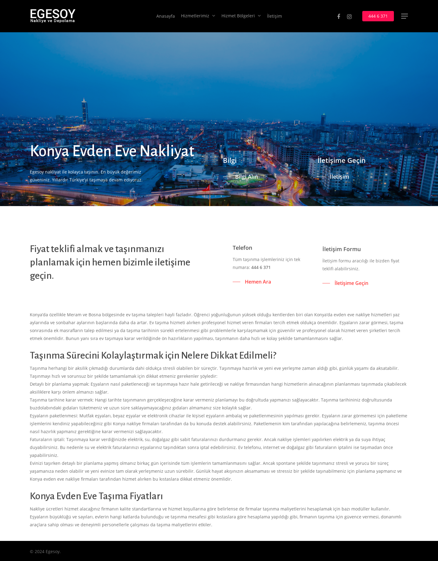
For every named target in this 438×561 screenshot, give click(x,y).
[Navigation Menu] (404, 16)
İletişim (274, 16)
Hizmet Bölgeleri (240, 16)
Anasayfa (165, 16)
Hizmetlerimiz (198, 16)
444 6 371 (378, 16)
